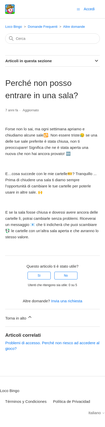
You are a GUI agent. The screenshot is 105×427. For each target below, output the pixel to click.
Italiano (96, 413)
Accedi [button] (89, 9)
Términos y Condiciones (26, 401)
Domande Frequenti (42, 27)
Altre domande (74, 27)
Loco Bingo (13, 27)
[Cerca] (52, 38)
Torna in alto (18, 317)
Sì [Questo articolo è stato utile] (39, 275)
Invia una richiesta (66, 301)
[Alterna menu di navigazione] (78, 9)
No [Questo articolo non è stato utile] (66, 275)
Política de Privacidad (71, 401)
